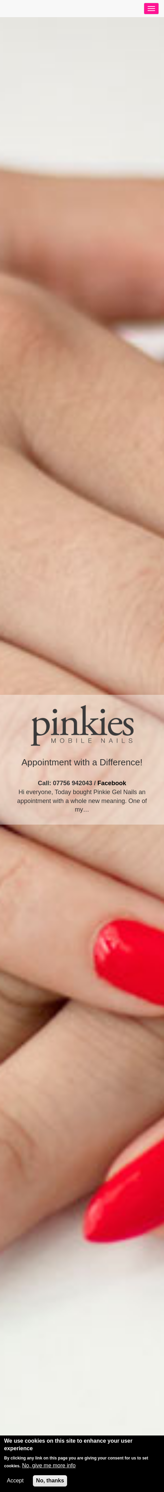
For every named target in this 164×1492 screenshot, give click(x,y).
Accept (15, 1480)
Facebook (112, 783)
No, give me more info (49, 1465)
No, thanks (50, 1480)
